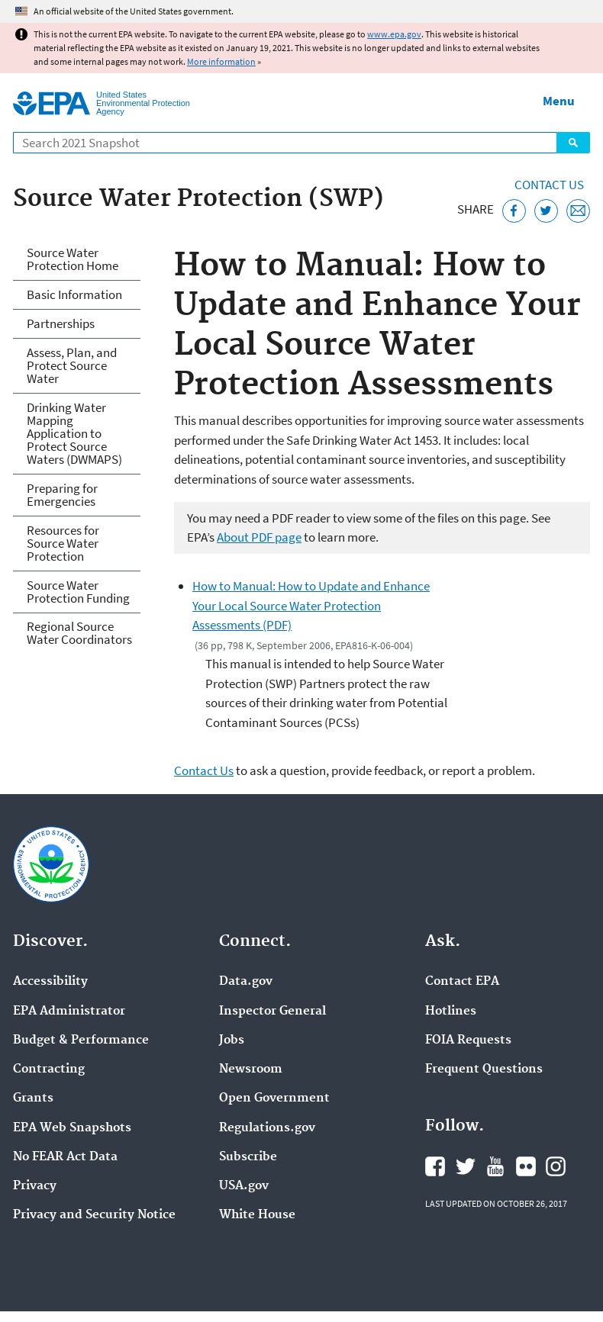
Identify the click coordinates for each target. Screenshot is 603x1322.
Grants (33, 1098)
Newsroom (250, 1069)
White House (257, 1215)
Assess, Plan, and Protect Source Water (72, 365)
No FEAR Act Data (65, 1157)
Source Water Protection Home (72, 259)
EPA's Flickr (526, 1166)
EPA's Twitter (466, 1166)
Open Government (274, 1098)
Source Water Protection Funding (78, 591)
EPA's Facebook (435, 1166)
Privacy (34, 1186)
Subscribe (248, 1157)
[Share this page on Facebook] (514, 211)
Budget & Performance (81, 1040)
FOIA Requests (468, 1040)
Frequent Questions (484, 1069)
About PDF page (259, 537)
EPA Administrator (69, 1011)
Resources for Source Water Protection (63, 543)
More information (221, 61)
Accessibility (50, 982)
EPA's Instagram (556, 1166)
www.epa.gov (394, 34)
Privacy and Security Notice (94, 1215)
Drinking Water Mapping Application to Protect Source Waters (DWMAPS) (74, 433)
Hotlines (450, 1011)
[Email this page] (578, 211)
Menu (559, 100)
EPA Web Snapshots (72, 1128)
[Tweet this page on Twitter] (546, 211)
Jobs (231, 1040)
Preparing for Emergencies (62, 495)
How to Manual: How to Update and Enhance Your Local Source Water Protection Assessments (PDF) (311, 605)
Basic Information (74, 294)
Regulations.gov (267, 1128)
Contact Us (549, 184)
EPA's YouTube (495, 1166)
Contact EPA (462, 982)
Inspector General (272, 1011)
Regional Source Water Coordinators (79, 633)
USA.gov (244, 1186)
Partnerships (61, 323)
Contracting (49, 1069)
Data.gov (245, 982)
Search (573, 142)
